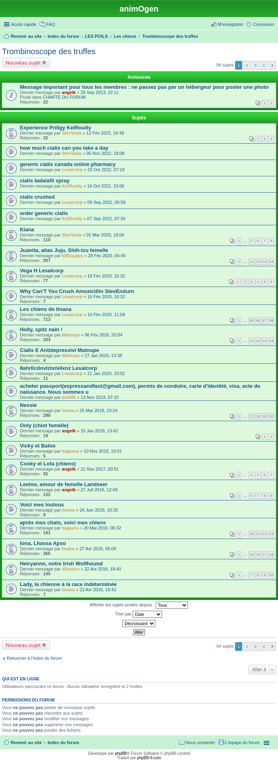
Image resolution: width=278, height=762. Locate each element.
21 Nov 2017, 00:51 (100, 469)
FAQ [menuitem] (50, 24)
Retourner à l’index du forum (34, 658)
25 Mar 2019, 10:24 (98, 410)
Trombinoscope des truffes (49, 51)
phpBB (121, 753)
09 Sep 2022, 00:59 (106, 202)
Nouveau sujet (23, 62)
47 (264, 320)
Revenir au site (26, 742)
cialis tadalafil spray (45, 181)
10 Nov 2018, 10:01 (103, 451)
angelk (69, 92)
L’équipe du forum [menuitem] (242, 742)
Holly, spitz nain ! (41, 329)
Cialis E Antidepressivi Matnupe (59, 350)
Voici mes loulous (42, 505)
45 (251, 320)
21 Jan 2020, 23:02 (106, 373)
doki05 (69, 397)
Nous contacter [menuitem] (200, 742)
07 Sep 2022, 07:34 (106, 218)
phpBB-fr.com (149, 758)
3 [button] (255, 65)
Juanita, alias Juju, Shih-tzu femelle (64, 250)
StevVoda (71, 133)
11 (251, 262)
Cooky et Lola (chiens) (48, 464)
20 (271, 416)
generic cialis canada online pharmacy (68, 164)
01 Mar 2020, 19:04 (105, 235)
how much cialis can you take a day (64, 148)
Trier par (138, 614)
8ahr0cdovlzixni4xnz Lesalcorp (58, 368)
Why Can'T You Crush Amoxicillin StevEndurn (77, 291)
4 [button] (264, 65)
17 (251, 416)
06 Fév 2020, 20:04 (103, 334)
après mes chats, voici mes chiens (63, 523)
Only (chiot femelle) (44, 425)
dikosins (71, 569)
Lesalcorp (72, 169)
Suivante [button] (272, 65)
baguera (70, 451)
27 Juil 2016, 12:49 (99, 489)
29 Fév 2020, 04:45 (106, 255)
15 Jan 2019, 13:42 (99, 430)
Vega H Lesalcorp (42, 271)
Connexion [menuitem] (263, 24)
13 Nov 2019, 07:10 (100, 397)
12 (258, 262)
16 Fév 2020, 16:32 (106, 276)
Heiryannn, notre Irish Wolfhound (61, 564)
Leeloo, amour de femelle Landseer (64, 484)
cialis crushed (37, 197)
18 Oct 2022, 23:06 (105, 186)
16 (258, 555)
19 (264, 416)
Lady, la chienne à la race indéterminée (68, 584)
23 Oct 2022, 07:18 (106, 169)
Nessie (28, 405)
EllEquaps (72, 255)
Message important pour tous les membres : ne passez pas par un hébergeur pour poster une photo (144, 87)
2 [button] (247, 65)
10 (251, 534)
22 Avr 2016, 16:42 (97, 589)
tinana (68, 410)
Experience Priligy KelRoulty (55, 128)
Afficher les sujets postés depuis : (138, 605)
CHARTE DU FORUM (64, 97)
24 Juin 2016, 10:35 (98, 510)
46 (258, 320)
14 (271, 262)
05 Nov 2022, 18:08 (105, 153)
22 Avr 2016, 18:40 (103, 569)
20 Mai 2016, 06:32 (102, 528)
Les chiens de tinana (45, 309)
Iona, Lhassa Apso (43, 543)
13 (264, 262)
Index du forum (63, 742)
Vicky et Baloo (38, 446)
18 (258, 416)
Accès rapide (24, 24)
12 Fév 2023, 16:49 (105, 133)
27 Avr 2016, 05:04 (97, 548)
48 (271, 320)
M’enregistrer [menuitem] (230, 24)
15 (251, 555)
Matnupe (71, 334)
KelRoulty (72, 186)
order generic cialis (44, 213)
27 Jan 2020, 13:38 (103, 355)
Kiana (27, 230)
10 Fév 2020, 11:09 (106, 314)
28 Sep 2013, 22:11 (100, 92)
